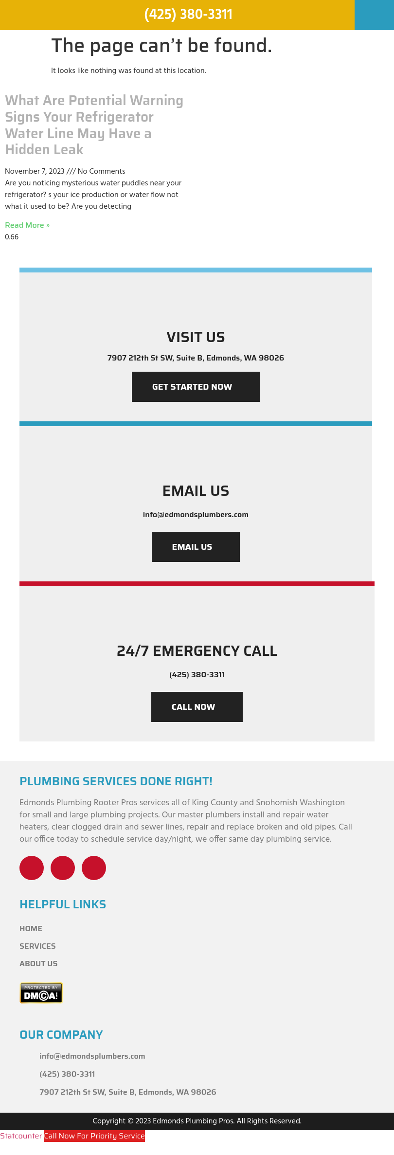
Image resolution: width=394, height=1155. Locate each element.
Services (37, 946)
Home (30, 928)
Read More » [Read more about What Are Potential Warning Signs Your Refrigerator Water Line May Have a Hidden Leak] (27, 225)
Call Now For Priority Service (94, 1136)
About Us (38, 963)
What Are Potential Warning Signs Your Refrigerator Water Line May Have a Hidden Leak (94, 125)
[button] (374, 11)
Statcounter (21, 1136)
